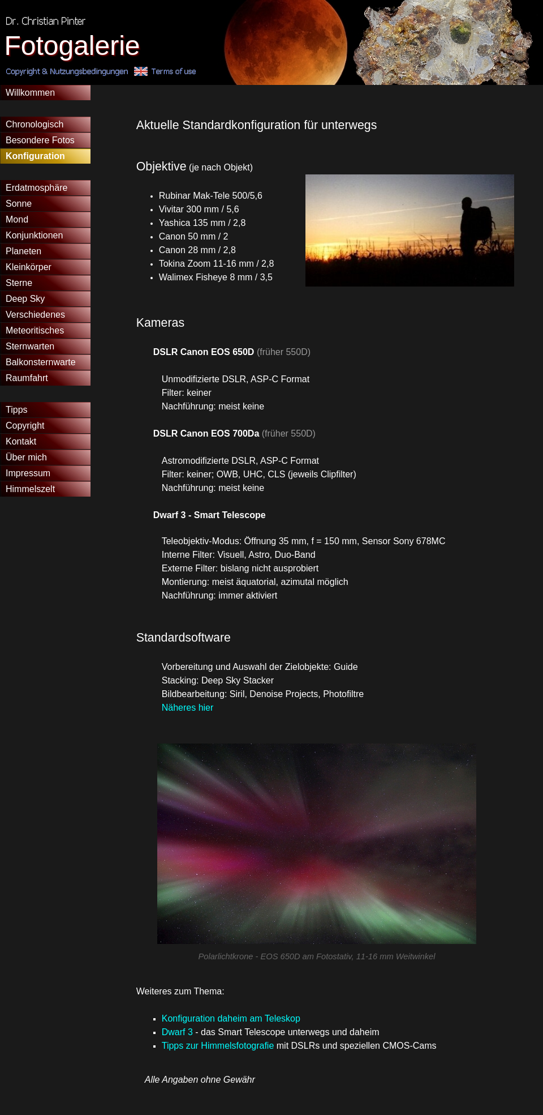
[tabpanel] (317, 125)
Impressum (28, 473)
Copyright (25, 425)
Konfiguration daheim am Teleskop (231, 1018)
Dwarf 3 (177, 1032)
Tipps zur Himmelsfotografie (218, 1045)
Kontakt (21, 441)
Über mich (26, 457)
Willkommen (30, 92)
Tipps (17, 410)
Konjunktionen (34, 235)
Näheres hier (188, 707)
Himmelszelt (30, 489)
